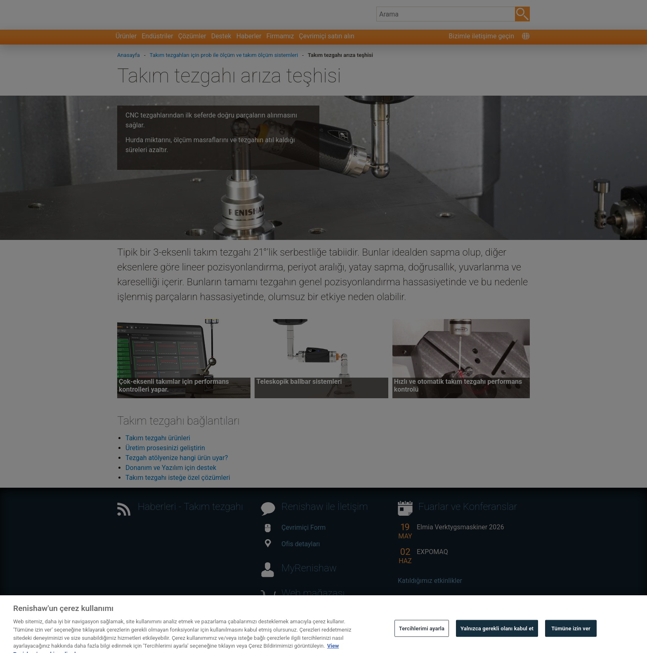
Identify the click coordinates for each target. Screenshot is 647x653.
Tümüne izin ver (570, 635)
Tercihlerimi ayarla (421, 635)
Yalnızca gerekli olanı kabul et (497, 635)
